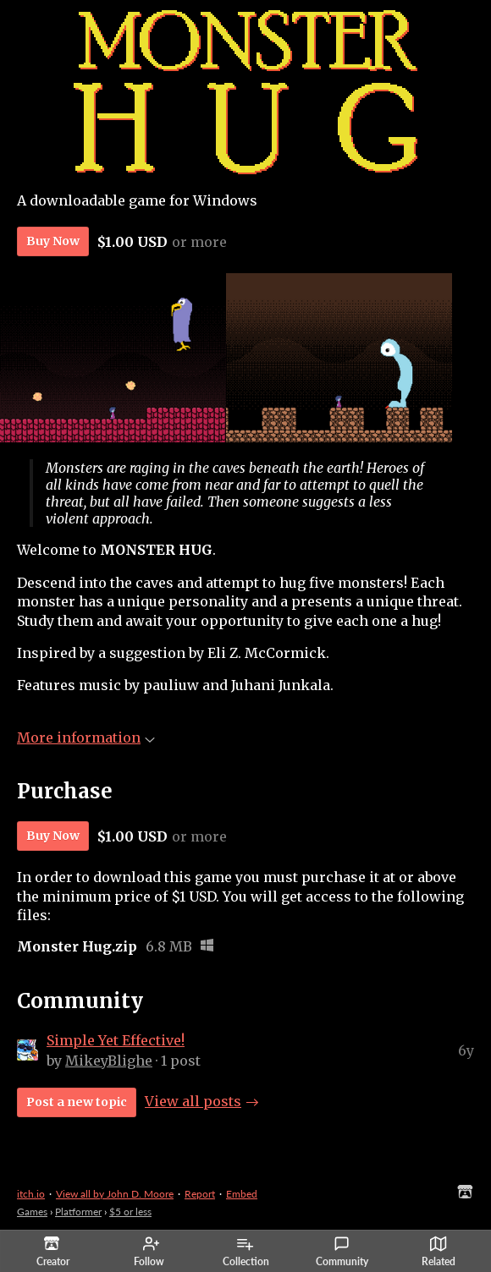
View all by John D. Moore (115, 1193)
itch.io (31, 1193)
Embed (241, 1193)
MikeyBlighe (108, 1060)
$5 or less (130, 1211)
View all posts (193, 1101)
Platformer (78, 1211)
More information (86, 737)
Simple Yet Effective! (116, 1040)
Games (32, 1211)
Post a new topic (76, 1102)
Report (200, 1193)
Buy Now (53, 241)
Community (342, 1252)
